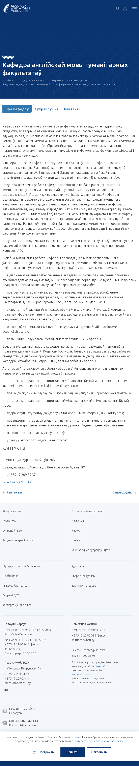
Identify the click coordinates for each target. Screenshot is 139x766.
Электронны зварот (85, 585)
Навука (78, 530)
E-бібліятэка (11, 576)
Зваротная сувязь (83, 576)
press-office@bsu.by (17, 683)
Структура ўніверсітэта (32, 80)
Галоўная (7, 80)
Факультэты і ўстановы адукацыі (69, 80)
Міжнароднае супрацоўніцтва (92, 550)
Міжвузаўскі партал (16, 585)
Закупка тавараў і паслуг (18, 540)
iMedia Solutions (81, 674)
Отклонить (99, 752)
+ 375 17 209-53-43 (16, 678)
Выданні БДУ (10, 595)
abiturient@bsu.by (83, 640)
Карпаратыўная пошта (18, 605)
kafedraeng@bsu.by (17, 482)
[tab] (17, 109)
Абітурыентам (13, 511)
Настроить (43, 752)
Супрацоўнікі (46, 109)
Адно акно (78, 566)
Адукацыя (78, 521)
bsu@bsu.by (12, 648)
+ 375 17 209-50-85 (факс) (88, 635)
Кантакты (72, 109)
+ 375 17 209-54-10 (16, 674)
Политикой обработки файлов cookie (99, 741)
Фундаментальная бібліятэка (23, 566)
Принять (72, 752)
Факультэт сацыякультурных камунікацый (26, 84)
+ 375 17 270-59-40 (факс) (21, 644)
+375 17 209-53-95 (83, 655)
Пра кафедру (17, 109)
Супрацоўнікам (12, 530)
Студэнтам (9, 521)
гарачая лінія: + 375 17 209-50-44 (25, 640)
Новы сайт (100, 666)
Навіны (76, 540)
